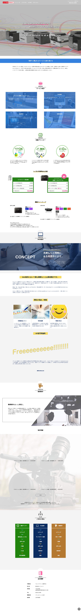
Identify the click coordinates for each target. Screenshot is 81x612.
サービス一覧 (17, 2)
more (21, 105)
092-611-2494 (73, 3)
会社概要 (30, 2)
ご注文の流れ (24, 2)
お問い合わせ (35, 2)
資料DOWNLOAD (40, 370)
